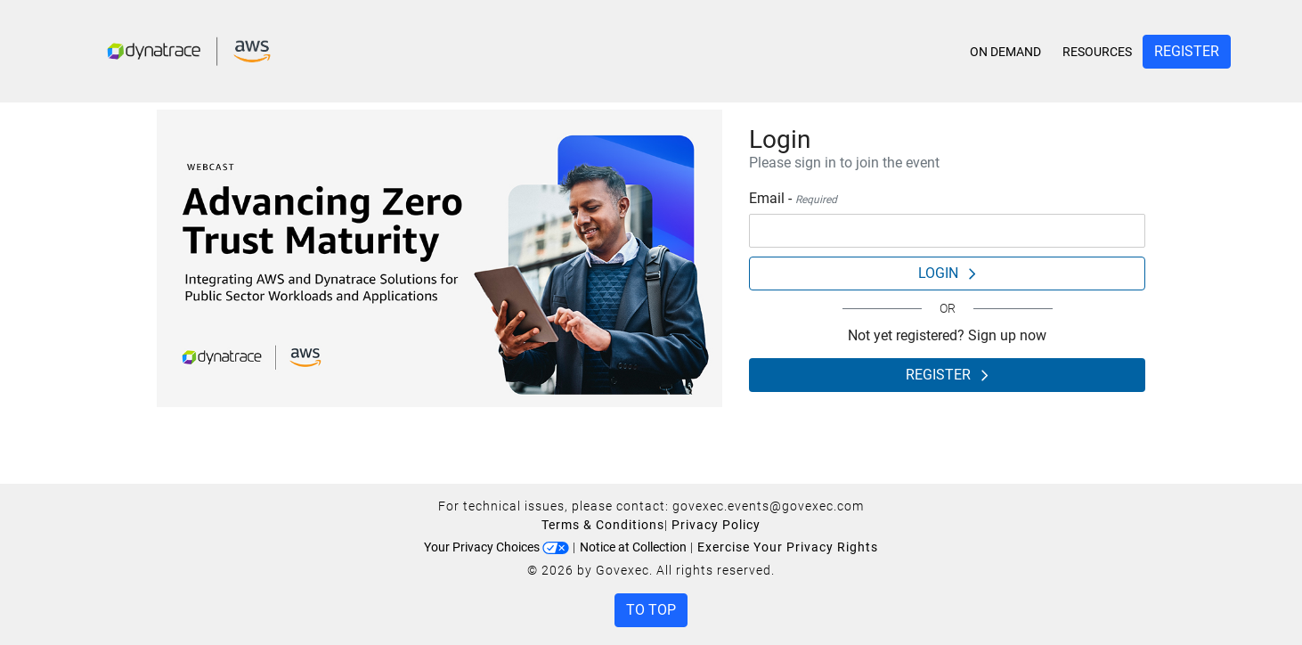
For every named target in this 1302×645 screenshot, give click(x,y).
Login (947, 273)
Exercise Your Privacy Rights (787, 547)
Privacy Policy (716, 525)
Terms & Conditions (602, 525)
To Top (651, 609)
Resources (1097, 52)
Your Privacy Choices (496, 547)
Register (1186, 51)
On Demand (1005, 52)
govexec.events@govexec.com (768, 506)
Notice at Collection (633, 547)
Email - (793, 198)
